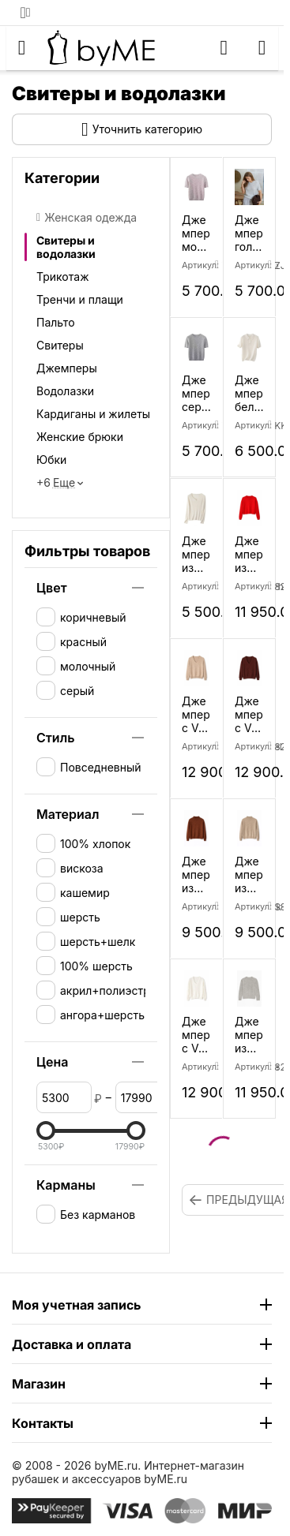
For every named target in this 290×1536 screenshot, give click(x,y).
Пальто (55, 322)
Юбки (51, 459)
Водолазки (65, 391)
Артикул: (249, 265)
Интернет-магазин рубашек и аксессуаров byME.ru (128, 1472)
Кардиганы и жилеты (93, 413)
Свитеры (60, 345)
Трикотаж (62, 276)
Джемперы (66, 368)
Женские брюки (79, 436)
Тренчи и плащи (79, 299)
